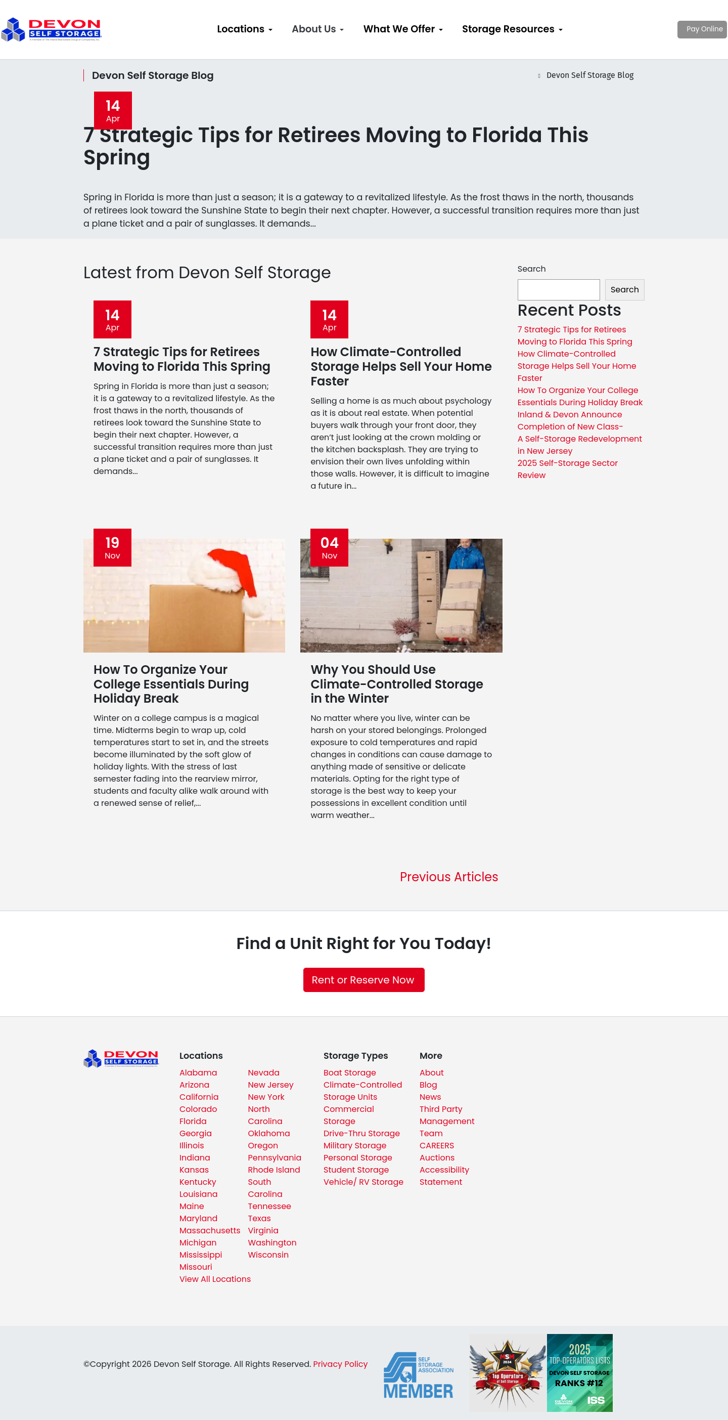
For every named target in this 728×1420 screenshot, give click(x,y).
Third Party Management (447, 1115)
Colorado (198, 1109)
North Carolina (265, 1115)
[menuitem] (244, 29)
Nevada (264, 1073)
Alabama (198, 1073)
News (430, 1097)
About (432, 1073)
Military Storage (355, 1145)
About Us (314, 29)
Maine (191, 1206)
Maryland (198, 1218)
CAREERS (437, 1145)
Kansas (194, 1170)
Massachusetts (210, 1230)
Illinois (191, 1145)
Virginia (263, 1230)
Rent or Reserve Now (363, 980)
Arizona (194, 1085)
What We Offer (399, 29)
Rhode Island (274, 1170)
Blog (428, 1085)
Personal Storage (358, 1158)
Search (532, 269)
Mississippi (200, 1255)
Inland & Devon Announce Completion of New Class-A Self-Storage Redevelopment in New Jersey (580, 433)
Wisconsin (268, 1255)
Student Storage (356, 1170)
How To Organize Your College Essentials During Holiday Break (580, 396)
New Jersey (271, 1085)
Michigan (197, 1243)
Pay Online (673, 29)
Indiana (194, 1158)
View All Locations (215, 1279)
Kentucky (197, 1182)
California (199, 1097)
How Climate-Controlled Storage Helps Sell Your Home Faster (577, 366)
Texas (259, 1218)
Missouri (195, 1267)
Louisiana (198, 1194)
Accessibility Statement (444, 1176)
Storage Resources (508, 29)
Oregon (263, 1145)
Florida (193, 1121)
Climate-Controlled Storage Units (363, 1091)
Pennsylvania (275, 1158)
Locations (240, 29)
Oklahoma (269, 1133)
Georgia (195, 1133)
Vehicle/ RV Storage (363, 1182)
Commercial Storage (349, 1115)
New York (266, 1097)
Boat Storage (350, 1073)
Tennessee (270, 1206)
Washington (272, 1243)
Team (431, 1133)
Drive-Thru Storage (362, 1133)
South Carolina (265, 1188)
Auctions (437, 1158)
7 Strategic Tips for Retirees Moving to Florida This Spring (575, 336)
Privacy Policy (340, 1364)
